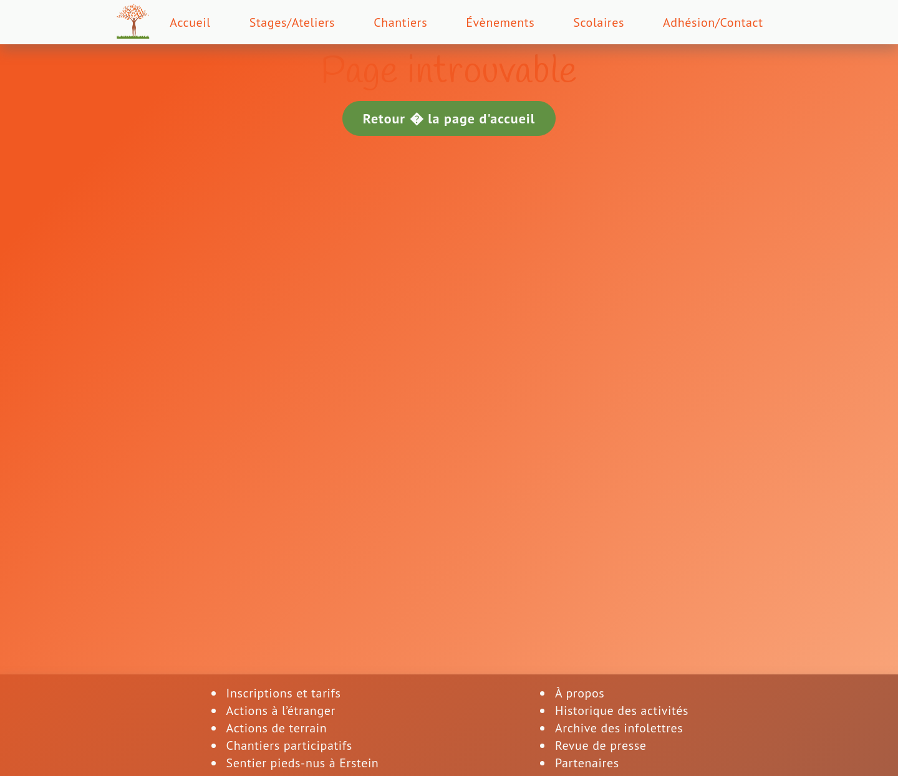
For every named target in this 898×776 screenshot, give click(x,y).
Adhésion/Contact (713, 22)
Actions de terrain (276, 728)
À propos (579, 693)
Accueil (190, 22)
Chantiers (400, 22)
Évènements (500, 22)
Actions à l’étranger (281, 710)
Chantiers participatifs (289, 745)
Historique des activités (621, 710)
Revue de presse (601, 745)
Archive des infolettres (619, 728)
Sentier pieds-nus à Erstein (302, 763)
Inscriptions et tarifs (283, 693)
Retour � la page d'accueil (449, 118)
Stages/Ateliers (292, 22)
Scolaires (598, 22)
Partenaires (587, 763)
